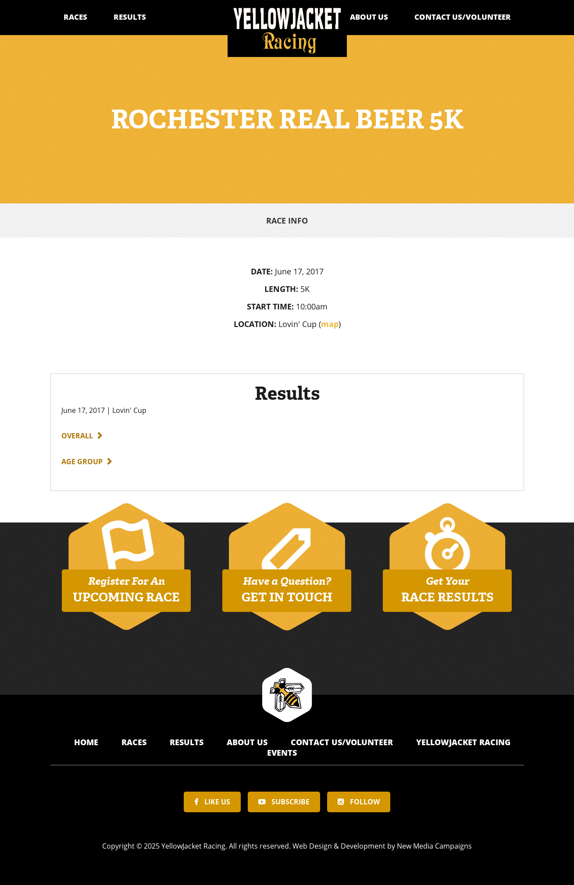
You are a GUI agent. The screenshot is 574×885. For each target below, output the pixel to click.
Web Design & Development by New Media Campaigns (382, 846)
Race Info (287, 220)
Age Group (82, 461)
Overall (77, 436)
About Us (369, 17)
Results (130, 17)
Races (75, 17)
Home (87, 742)
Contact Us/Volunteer (462, 17)
